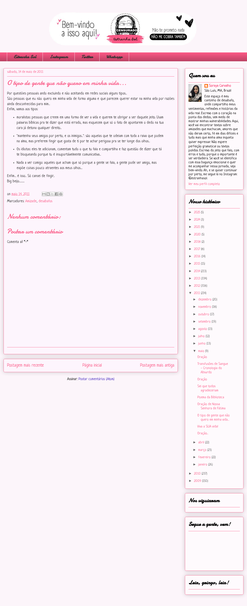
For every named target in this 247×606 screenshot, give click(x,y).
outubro (204, 314)
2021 (197, 227)
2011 (197, 293)
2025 (197, 212)
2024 (197, 220)
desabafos (45, 201)
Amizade (31, 201)
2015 (197, 264)
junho (202, 344)
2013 (197, 279)
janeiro (203, 465)
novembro (205, 307)
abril (201, 442)
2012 (197, 286)
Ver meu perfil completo (204, 184)
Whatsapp (114, 57)
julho (202, 336)
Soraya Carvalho (220, 86)
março (202, 450)
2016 (197, 256)
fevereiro (205, 457)
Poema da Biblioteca (210, 397)
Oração (202, 357)
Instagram (58, 57)
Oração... (202, 433)
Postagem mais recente (25, 365)
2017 (197, 249)
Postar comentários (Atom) (96, 379)
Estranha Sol (25, 57)
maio (201, 351)
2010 (198, 474)
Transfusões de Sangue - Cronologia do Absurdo (212, 368)
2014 (197, 271)
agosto (203, 329)
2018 (198, 242)
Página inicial (92, 365)
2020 (198, 235)
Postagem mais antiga (157, 365)
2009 (198, 481)
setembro (205, 322)
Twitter (87, 57)
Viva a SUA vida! (207, 427)
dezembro (205, 300)
